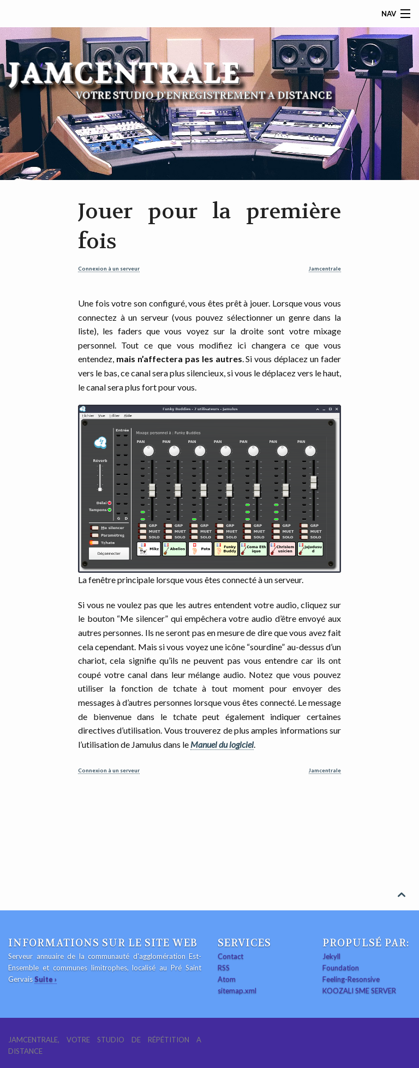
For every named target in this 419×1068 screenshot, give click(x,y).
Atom (227, 979)
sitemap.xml (237, 990)
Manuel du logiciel (222, 744)
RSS (224, 967)
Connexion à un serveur (109, 269)
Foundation (340, 967)
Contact (230, 956)
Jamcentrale (325, 269)
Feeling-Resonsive (351, 979)
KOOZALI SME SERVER (359, 990)
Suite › (45, 979)
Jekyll (331, 956)
